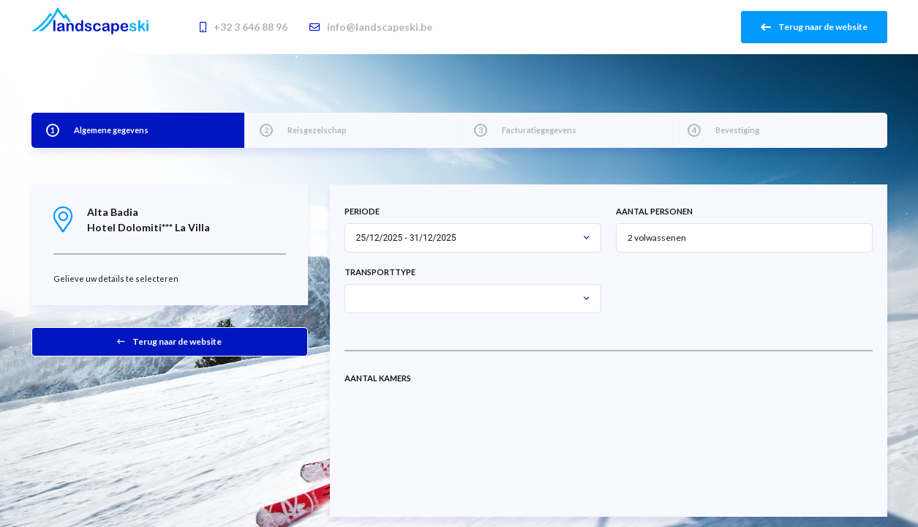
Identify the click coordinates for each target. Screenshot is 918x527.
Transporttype (380, 272)
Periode (362, 211)
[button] (587, 237)
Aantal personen (654, 211)
